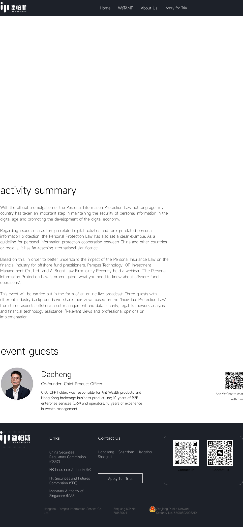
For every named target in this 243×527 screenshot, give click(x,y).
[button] (125, 8)
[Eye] (13, 7)
